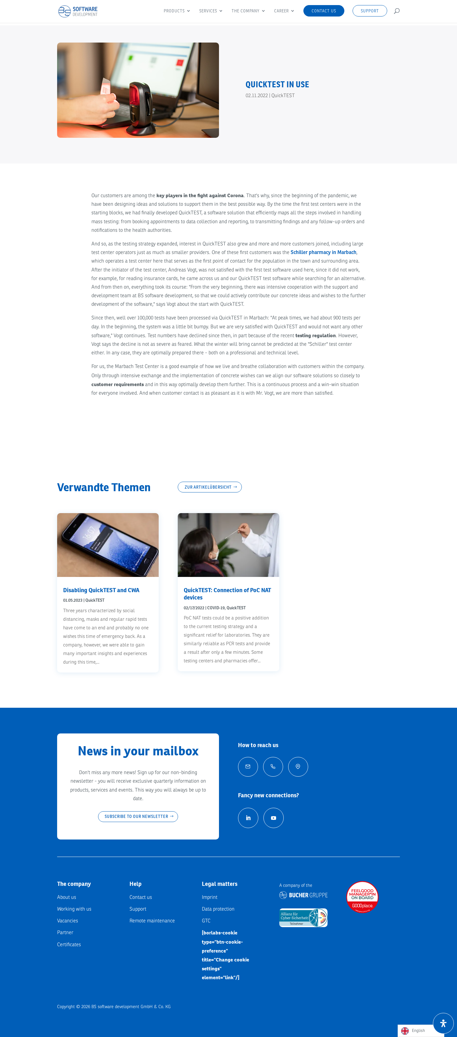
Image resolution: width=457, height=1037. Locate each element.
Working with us (74, 909)
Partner (65, 932)
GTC (206, 921)
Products (174, 11)
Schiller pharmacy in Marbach (323, 252)
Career (281, 11)
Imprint (209, 897)
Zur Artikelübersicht (208, 487)
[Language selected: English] (421, 1031)
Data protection (218, 909)
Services (208, 11)
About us (66, 897)
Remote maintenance (152, 921)
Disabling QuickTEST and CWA (101, 590)
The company (246, 11)
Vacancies (67, 921)
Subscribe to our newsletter (136, 816)
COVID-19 (216, 608)
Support (370, 11)
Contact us (324, 11)
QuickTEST (283, 95)
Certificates (69, 944)
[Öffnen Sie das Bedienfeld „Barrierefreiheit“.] (443, 1023)
